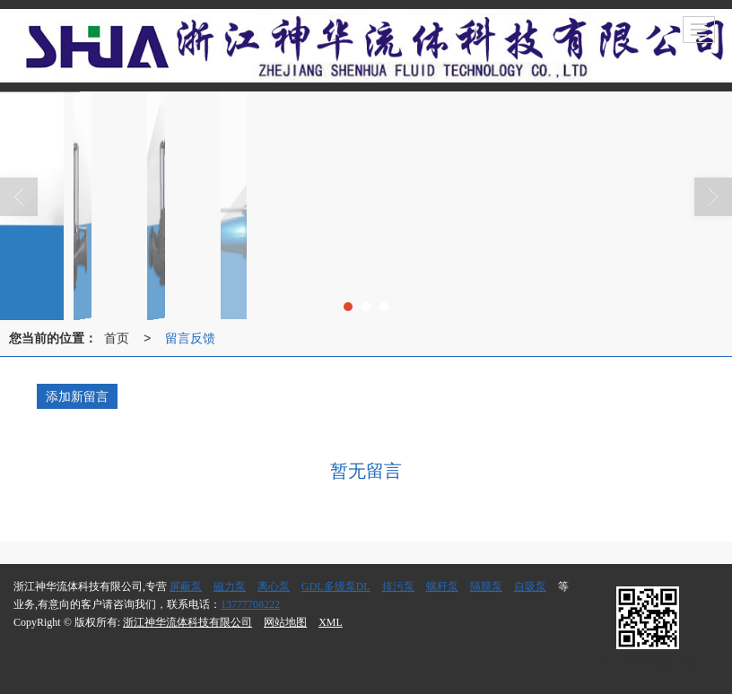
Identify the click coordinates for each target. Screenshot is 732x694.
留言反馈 (190, 338)
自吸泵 (530, 586)
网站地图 (285, 622)
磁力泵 (230, 586)
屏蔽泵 (186, 586)
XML (330, 622)
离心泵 (273, 586)
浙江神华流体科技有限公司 (187, 622)
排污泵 (398, 586)
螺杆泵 (442, 586)
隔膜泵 (486, 586)
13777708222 (250, 604)
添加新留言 (77, 396)
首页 (116, 338)
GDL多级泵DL (335, 586)
